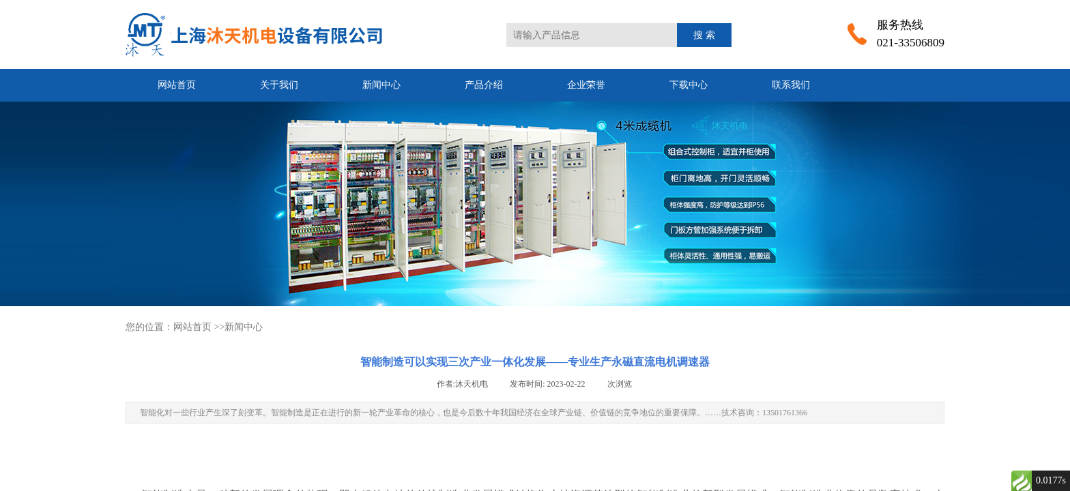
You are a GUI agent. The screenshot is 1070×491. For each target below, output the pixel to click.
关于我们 (279, 85)
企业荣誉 (586, 85)
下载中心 (688, 85)
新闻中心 (381, 85)
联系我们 (791, 85)
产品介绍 (484, 85)
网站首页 (177, 85)
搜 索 (704, 35)
